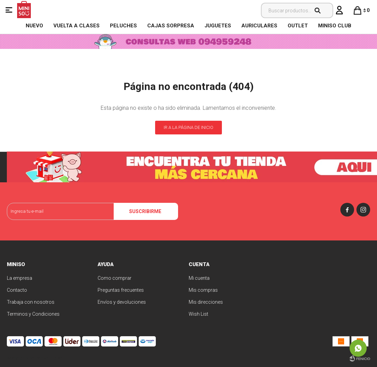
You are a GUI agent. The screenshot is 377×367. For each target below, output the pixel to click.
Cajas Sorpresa (170, 26)
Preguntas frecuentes (121, 290)
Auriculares (259, 26)
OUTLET (298, 26)
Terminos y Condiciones (33, 314)
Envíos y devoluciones (122, 302)
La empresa (19, 278)
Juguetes (217, 26)
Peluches (123, 26)
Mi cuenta (199, 278)
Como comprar (114, 278)
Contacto (17, 290)
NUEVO (34, 26)
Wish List (198, 314)
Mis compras (203, 290)
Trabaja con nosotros (30, 302)
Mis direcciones (206, 302)
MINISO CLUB (334, 26)
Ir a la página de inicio (188, 127)
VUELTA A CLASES (76, 26)
